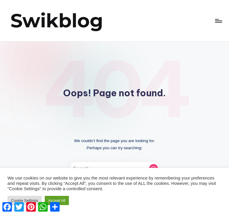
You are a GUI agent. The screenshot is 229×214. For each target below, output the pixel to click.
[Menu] (218, 21)
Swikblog (56, 20)
